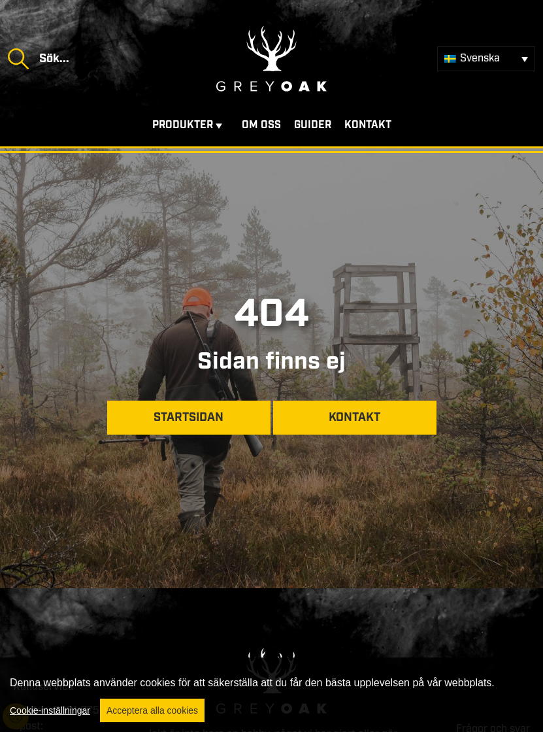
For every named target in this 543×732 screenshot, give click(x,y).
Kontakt (367, 125)
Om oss (261, 125)
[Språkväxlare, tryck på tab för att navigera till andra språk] (486, 58)
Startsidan (188, 417)
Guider (312, 125)
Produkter (182, 125)
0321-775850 (86, 711)
